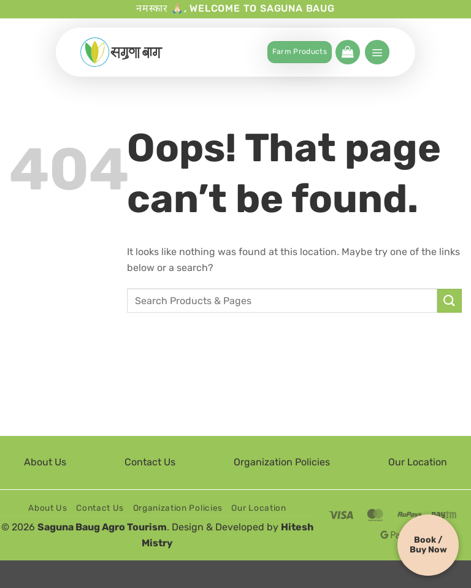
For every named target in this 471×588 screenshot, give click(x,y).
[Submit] (449, 301)
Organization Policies (282, 462)
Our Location (417, 462)
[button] (347, 52)
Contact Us (149, 462)
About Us (45, 462)
